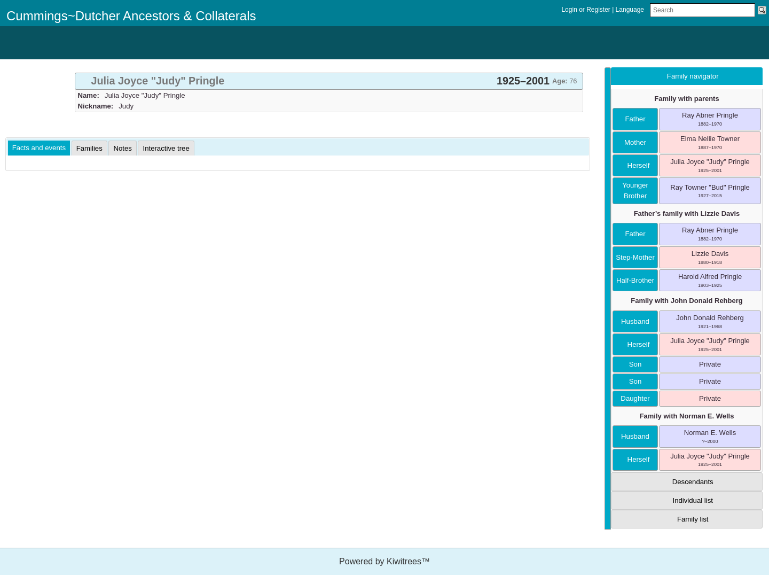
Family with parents (686, 99)
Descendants (692, 482)
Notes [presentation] (122, 148)
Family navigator (693, 76)
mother (635, 142)
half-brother (635, 280)
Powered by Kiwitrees (384, 561)
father (635, 119)
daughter (635, 398)
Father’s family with (687, 213)
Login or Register (586, 9)
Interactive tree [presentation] (166, 148)
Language (630, 9)
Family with (686, 301)
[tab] (329, 81)
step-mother (635, 257)
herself (635, 165)
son (635, 364)
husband (635, 321)
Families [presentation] (89, 148)
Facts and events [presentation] (39, 148)
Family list (693, 519)
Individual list (692, 500)
